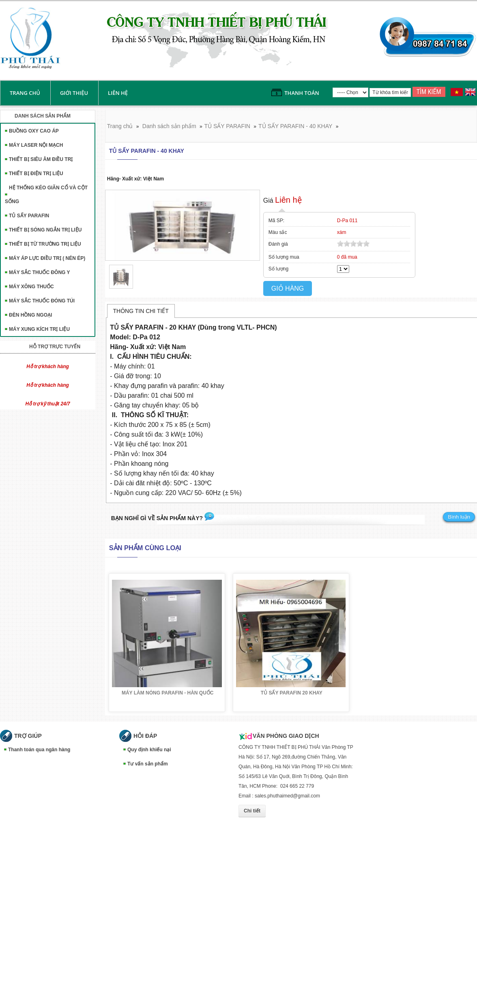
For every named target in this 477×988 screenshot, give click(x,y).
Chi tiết (252, 811)
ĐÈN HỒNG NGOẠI (30, 315)
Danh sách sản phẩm (169, 126)
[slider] (353, 243)
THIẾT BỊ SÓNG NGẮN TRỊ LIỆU (45, 230)
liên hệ (118, 92)
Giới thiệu (74, 92)
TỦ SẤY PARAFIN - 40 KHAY (295, 126)
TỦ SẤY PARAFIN (29, 216)
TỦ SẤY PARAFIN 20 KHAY (291, 693)
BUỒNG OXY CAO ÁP (34, 131)
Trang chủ (25, 92)
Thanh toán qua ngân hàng (39, 749)
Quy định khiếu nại (149, 749)
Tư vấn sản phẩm (147, 764)
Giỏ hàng (287, 288)
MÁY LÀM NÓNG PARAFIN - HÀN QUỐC (168, 693)
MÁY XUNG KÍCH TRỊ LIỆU (39, 329)
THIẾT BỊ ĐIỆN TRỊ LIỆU (36, 173)
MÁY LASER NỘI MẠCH (36, 145)
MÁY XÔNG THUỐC (31, 286)
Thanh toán (301, 92)
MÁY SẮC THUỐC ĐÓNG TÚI (42, 301)
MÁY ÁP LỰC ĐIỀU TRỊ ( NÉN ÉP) (47, 258)
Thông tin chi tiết (141, 311)
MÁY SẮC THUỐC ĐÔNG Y (39, 272)
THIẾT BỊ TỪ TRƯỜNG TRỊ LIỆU (45, 244)
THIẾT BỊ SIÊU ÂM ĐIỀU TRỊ (41, 159)
